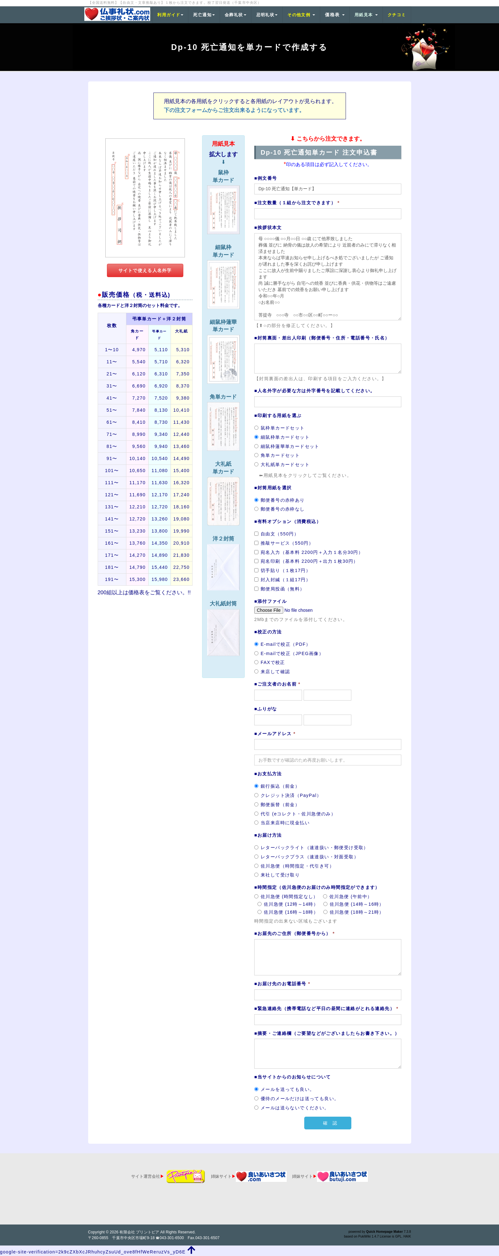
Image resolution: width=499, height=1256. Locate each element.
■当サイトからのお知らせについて (292, 1076)
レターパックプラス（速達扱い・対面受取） (306, 856)
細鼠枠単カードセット (282, 437)
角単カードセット (277, 455)
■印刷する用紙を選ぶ (277, 415)
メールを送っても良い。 (284, 1089)
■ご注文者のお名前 (277, 684)
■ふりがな (265, 708)
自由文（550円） (276, 533)
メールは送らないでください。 (291, 1107)
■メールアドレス (275, 733)
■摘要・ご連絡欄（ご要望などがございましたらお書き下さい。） (326, 1033)
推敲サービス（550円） (283, 543)
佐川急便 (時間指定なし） (286, 896)
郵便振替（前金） (277, 804)
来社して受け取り (277, 874)
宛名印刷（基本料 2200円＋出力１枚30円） (306, 561)
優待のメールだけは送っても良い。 (296, 1098)
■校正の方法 (268, 631)
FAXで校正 (269, 662)
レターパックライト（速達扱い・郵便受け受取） (311, 847)
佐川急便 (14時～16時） (353, 904)
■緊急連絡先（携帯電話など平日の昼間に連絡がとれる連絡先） (326, 1008)
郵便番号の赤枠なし (279, 509)
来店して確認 (272, 671)
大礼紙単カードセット (282, 464)
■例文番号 (265, 178)
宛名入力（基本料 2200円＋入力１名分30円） (308, 552)
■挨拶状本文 (268, 227)
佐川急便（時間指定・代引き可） (294, 866)
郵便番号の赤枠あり (279, 500)
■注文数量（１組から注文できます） (297, 202)
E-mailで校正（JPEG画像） (289, 653)
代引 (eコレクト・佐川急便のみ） (295, 813)
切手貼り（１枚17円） (282, 570)
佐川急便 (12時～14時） (287, 904)
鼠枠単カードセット (279, 427)
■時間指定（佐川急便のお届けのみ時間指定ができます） (317, 887)
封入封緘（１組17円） (282, 579)
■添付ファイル (270, 601)
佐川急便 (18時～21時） (353, 912)
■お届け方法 (268, 835)
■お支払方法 (268, 773)
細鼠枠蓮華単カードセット (287, 446)
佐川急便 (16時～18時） (287, 912)
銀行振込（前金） (277, 786)
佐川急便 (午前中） (347, 896)
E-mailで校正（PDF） (282, 644)
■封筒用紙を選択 (273, 487)
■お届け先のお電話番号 (282, 983)
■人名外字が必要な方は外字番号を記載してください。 (314, 390)
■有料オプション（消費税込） (287, 521)
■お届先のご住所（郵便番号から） (294, 933)
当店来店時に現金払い (282, 822)
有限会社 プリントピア (139, 1232)
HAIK (407, 1236)
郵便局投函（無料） (279, 588)
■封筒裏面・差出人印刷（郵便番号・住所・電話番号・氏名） (322, 337)
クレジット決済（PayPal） (287, 795)
